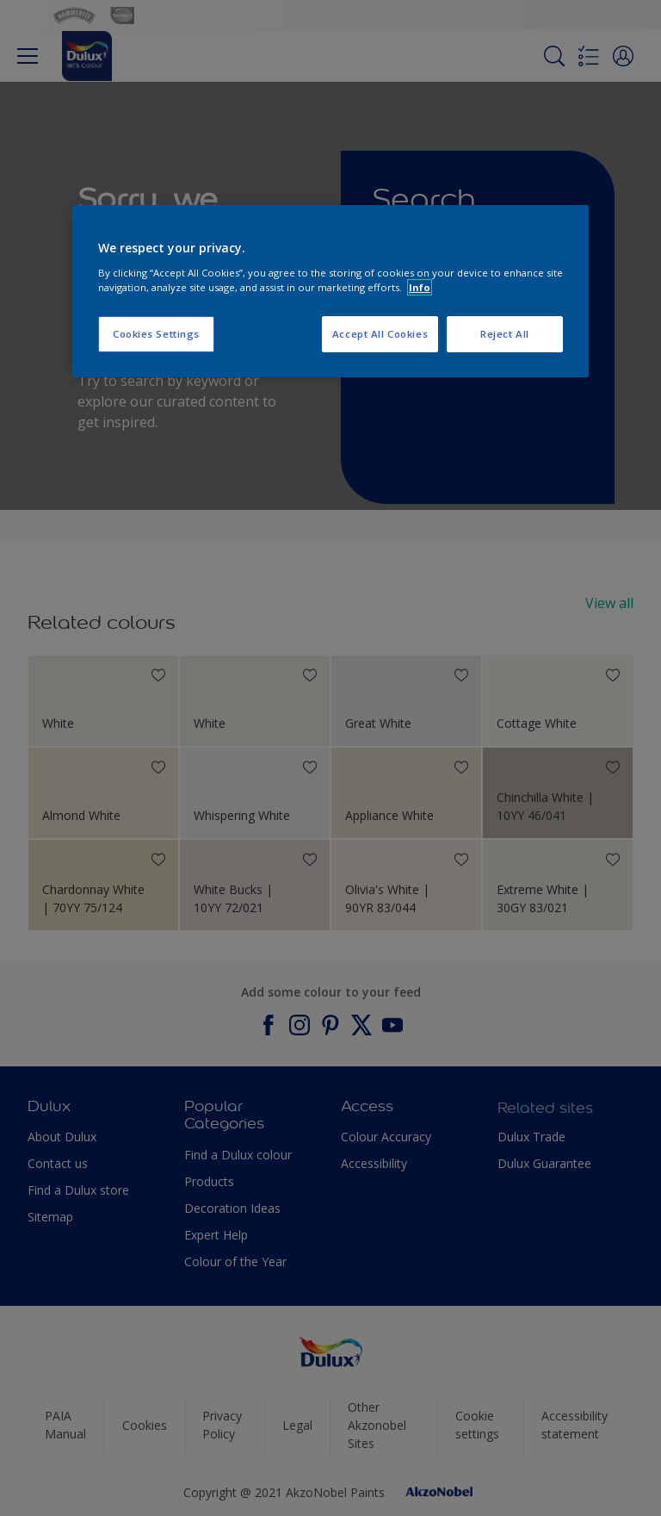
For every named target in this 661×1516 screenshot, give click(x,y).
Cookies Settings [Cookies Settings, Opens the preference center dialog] (156, 333)
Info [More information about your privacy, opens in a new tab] (419, 287)
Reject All (504, 333)
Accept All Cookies (380, 333)
